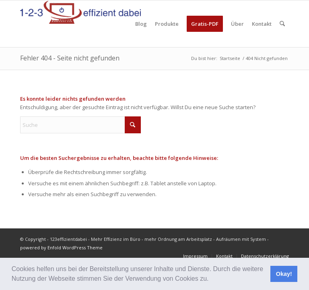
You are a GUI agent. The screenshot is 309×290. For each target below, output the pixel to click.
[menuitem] (141, 23)
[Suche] (282, 23)
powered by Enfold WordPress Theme (61, 247)
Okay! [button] (284, 274)
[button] (211, 279)
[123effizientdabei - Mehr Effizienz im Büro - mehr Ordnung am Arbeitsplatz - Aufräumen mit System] (80, 23)
